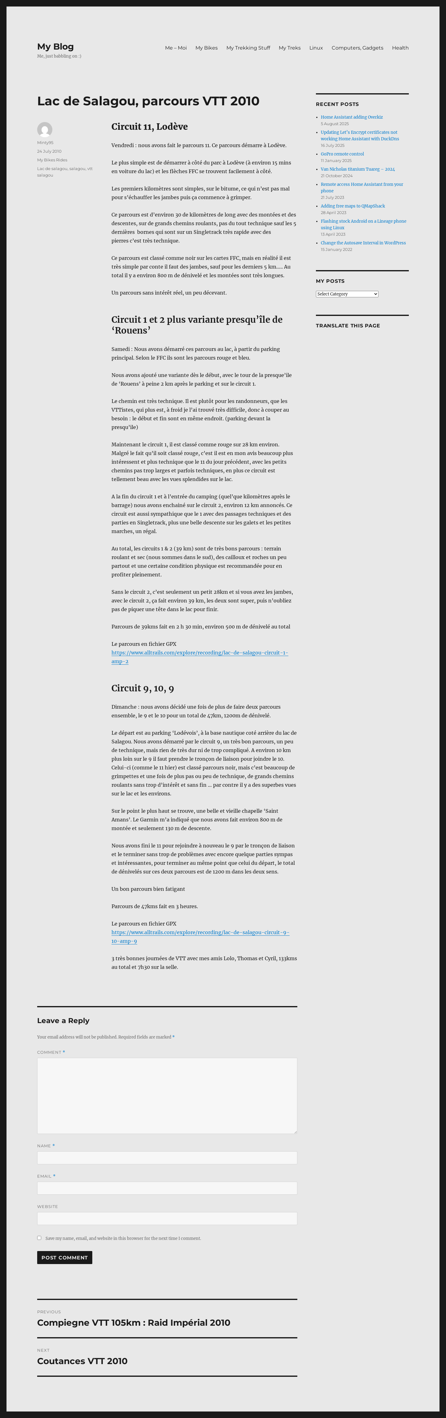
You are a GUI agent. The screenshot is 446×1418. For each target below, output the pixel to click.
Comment (51, 1052)
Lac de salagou (52, 168)
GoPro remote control (342, 154)
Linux (316, 48)
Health (400, 48)
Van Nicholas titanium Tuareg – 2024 (358, 169)
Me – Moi (176, 48)
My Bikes (206, 48)
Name (46, 1146)
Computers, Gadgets (357, 48)
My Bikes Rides (52, 159)
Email (46, 1176)
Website (47, 1206)
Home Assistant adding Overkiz (352, 117)
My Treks (290, 48)
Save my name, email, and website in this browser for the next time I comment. (123, 1238)
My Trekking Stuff (248, 48)
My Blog (55, 46)
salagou (77, 168)
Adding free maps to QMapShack (353, 206)
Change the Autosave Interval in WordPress (363, 243)
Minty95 (45, 142)
